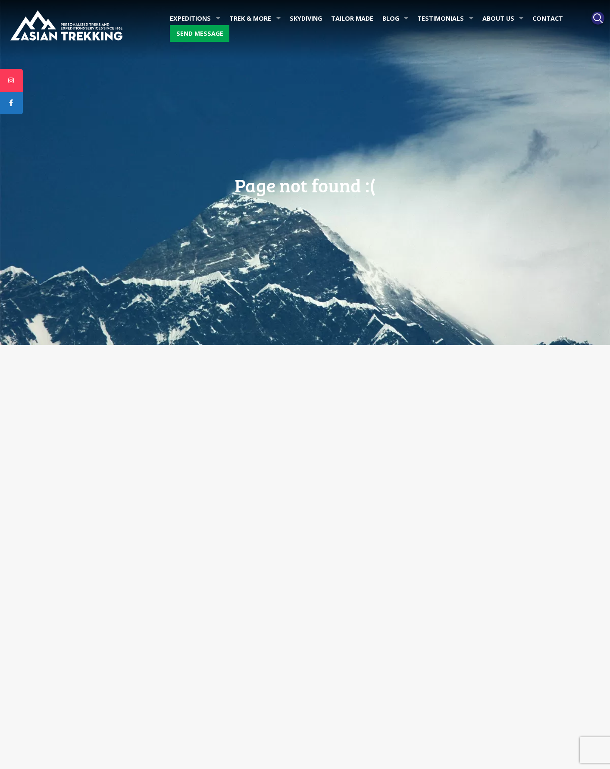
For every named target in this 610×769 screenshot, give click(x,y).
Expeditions (190, 18)
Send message (199, 33)
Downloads (201, 570)
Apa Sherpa (76, 555)
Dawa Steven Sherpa (89, 570)
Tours (320, 539)
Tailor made (352, 18)
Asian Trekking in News (217, 539)
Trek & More (250, 18)
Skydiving (306, 18)
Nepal (320, 618)
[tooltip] (11, 80)
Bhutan (322, 664)
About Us (498, 18)
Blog (390, 18)
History (69, 539)
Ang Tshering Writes (213, 555)
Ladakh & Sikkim (334, 649)
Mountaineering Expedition (350, 570)
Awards (70, 524)
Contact (547, 18)
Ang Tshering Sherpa (88, 586)
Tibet (319, 633)
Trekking (323, 555)
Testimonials (440, 18)
